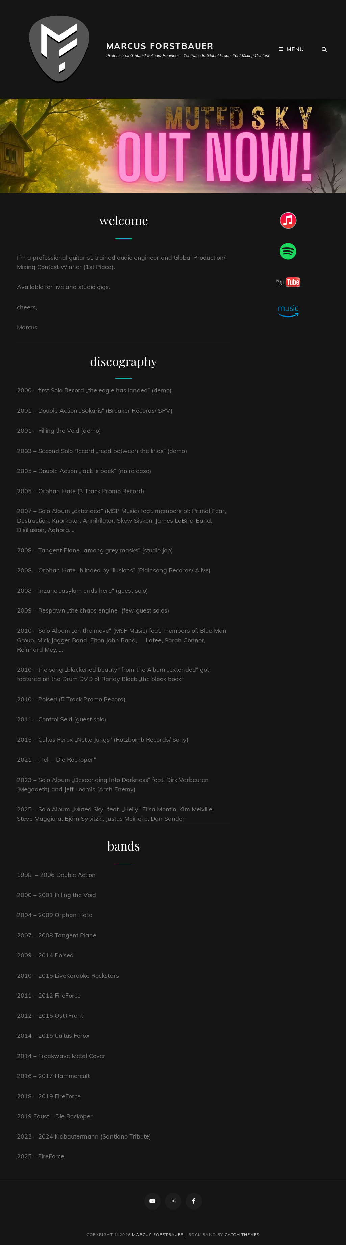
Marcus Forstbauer (160, 46)
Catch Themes (242, 1234)
